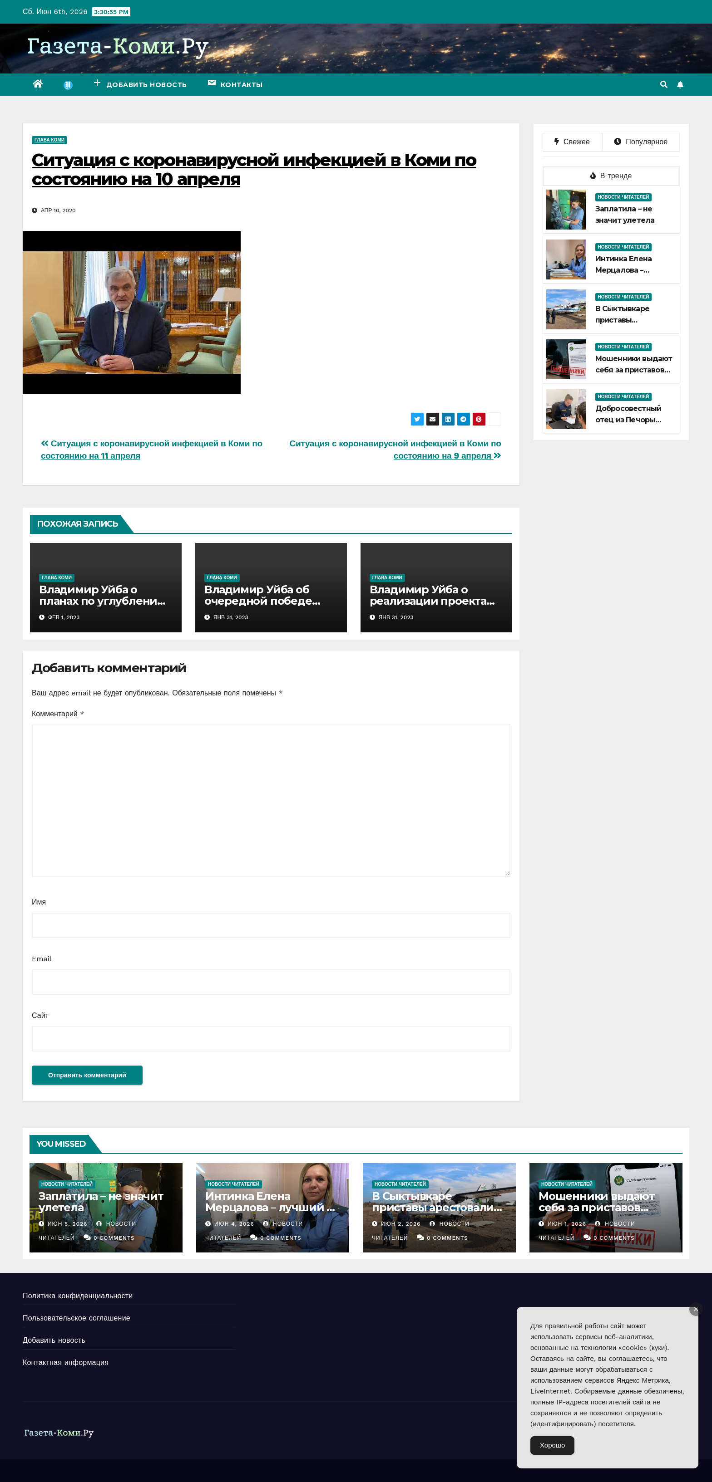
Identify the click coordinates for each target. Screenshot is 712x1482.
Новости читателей (623, 197)
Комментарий (58, 713)
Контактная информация (66, 1362)
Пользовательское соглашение (76, 1318)
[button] (664, 84)
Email (42, 958)
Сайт (40, 1015)
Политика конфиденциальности (78, 1295)
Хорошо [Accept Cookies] (552, 1445)
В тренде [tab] (611, 175)
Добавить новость (54, 1340)
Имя (39, 902)
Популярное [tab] (641, 141)
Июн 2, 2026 (401, 1224)
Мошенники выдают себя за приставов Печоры (633, 370)
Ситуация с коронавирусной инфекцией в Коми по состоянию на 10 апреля (254, 169)
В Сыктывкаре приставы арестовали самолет (433, 1207)
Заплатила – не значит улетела (101, 1201)
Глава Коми (49, 139)
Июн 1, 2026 (567, 1224)
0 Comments (114, 1238)
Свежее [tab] (572, 141)
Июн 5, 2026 (67, 1224)
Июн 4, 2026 (234, 1224)
